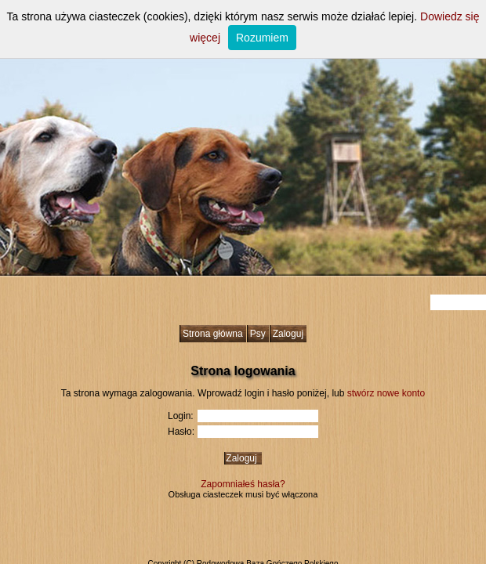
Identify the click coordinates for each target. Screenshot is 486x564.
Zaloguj (288, 333)
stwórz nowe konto (386, 393)
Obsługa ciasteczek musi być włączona (243, 494)
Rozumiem (262, 37)
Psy (258, 333)
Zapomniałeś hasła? (243, 484)
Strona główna (213, 333)
